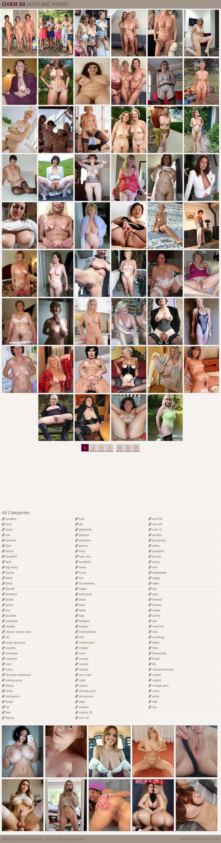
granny (81, 545)
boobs (8, 599)
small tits (156, 626)
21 (128, 447)
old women (84, 696)
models (82, 648)
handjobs (83, 561)
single (154, 610)
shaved (155, 599)
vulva (153, 691)
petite (154, 545)
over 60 (155, 524)
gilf (79, 524)
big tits (8, 572)
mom (80, 653)
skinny (154, 615)
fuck (79, 518)
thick (153, 648)
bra (6, 610)
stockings (156, 637)
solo (153, 631)
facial (7, 701)
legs (79, 615)
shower (155, 605)
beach (8, 551)
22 (136, 447)
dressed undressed (16, 674)
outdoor (82, 707)
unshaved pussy (161, 669)
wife (153, 701)
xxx (152, 707)
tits (152, 664)
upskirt (154, 674)
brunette (9, 615)
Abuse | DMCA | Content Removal (21, 838)
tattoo (154, 642)
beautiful (9, 556)
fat (5, 707)
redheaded (157, 572)
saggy (154, 578)
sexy (153, 594)
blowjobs (9, 594)
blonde (8, 588)
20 (119, 447)
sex (152, 588)
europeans (11, 696)
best (6, 561)
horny (80, 572)
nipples (81, 669)
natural (81, 664)
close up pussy (13, 642)
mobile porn (84, 642)
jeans (80, 599)
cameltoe (10, 621)
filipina (8, 717)
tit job (153, 658)
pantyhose (157, 540)
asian (7, 529)
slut (152, 621)
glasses (82, 535)
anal (6, 524)
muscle (81, 658)
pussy (154, 561)
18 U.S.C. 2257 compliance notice (64, 838)
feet (6, 712)
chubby (8, 626)
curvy (7, 669)
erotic (7, 691)
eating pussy (12, 680)
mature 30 (83, 712)
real (152, 567)
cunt (6, 664)
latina (80, 610)
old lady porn (85, 691)
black (7, 583)
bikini (7, 578)
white (153, 696)
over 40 (82, 717)
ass (6, 535)
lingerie (82, 626)
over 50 (155, 518)
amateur (9, 518)
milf (79, 637)
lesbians (82, 621)
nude (80, 680)
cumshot (9, 658)
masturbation (85, 631)
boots (7, 605)
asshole (9, 540)
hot (79, 578)
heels (80, 567)
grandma (83, 540)
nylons (81, 685)
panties (155, 535)
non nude (83, 674)
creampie (10, 653)
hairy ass (83, 556)
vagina (154, 680)
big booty (10, 567)
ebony (8, 685)
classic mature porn (16, 631)
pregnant (156, 551)
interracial (83, 594)
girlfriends (83, 529)
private (154, 556)
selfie (153, 583)
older (80, 701)
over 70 (155, 529)
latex (80, 605)
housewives (84, 583)
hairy (80, 551)
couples (9, 648)
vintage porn (158, 685)
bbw (6, 545)
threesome (157, 653)
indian (81, 588)
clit (5, 637)
